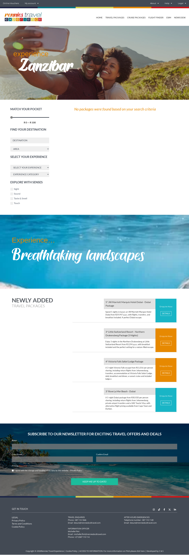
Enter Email (17, 455)
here (143, 551)
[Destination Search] (29, 140)
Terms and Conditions (22, 524)
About (154, 3)
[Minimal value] (29, 117)
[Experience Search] (29, 168)
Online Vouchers (11, 3)
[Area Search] (29, 149)
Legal (182, 3)
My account (32, 3)
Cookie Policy (18, 527)
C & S (161, 551)
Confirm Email (102, 455)
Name (14, 441)
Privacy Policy (76, 471)
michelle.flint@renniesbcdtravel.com (90, 534)
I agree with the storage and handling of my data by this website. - (48, 471)
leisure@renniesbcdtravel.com (87, 523)
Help (168, 3)
